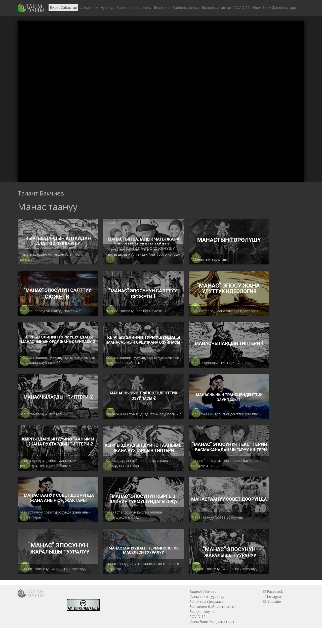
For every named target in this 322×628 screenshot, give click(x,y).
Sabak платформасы (134, 7)
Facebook (273, 591)
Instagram (273, 596)
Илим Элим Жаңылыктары (274, 7)
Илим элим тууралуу (96, 7)
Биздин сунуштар (216, 7)
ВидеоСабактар (63, 7)
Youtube (272, 601)
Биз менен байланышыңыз (176, 7)
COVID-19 (241, 7)
